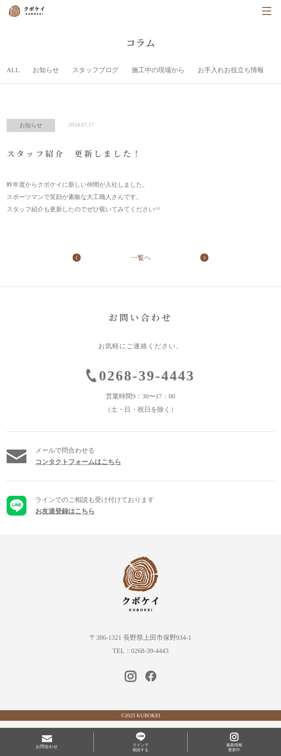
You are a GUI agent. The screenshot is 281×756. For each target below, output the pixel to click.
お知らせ (46, 70)
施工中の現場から (158, 70)
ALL (13, 70)
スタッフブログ (95, 70)
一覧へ (141, 257)
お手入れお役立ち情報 (231, 70)
